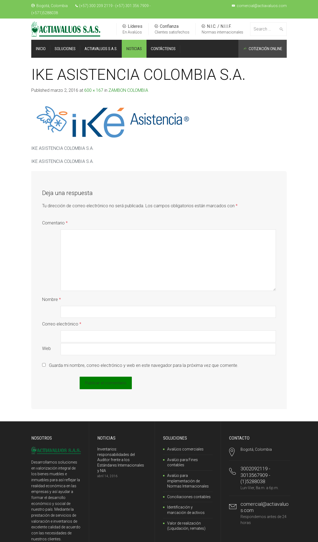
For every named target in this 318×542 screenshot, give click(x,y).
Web (46, 313)
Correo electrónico (61, 300)
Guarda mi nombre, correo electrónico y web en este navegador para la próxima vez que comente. (143, 330)
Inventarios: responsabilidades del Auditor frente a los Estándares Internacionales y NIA (120, 424)
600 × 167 (93, 90)
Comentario (55, 223)
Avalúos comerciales (185, 414)
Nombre (51, 287)
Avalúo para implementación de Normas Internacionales (188, 445)
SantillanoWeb (71, 534)
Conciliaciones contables (189, 461)
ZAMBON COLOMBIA (128, 90)
